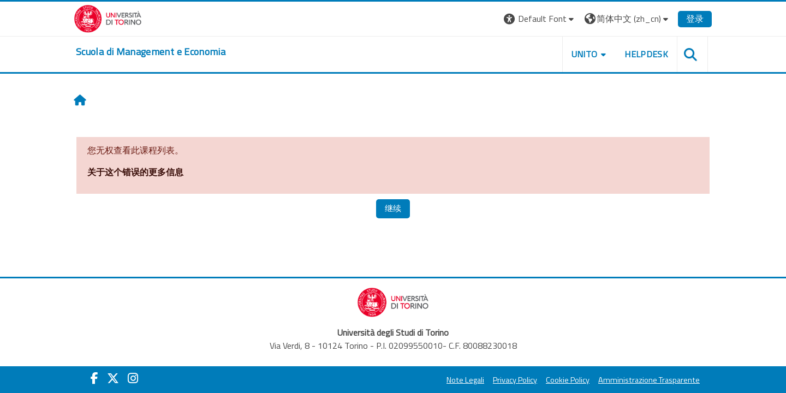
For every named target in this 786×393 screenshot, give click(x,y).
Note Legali (465, 380)
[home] (150, 52)
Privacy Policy (515, 380)
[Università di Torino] (108, 17)
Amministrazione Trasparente (649, 380)
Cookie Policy (568, 380)
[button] (540, 18)
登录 (695, 18)
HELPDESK (646, 54)
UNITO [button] (584, 54)
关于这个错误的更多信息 (135, 171)
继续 (393, 208)
